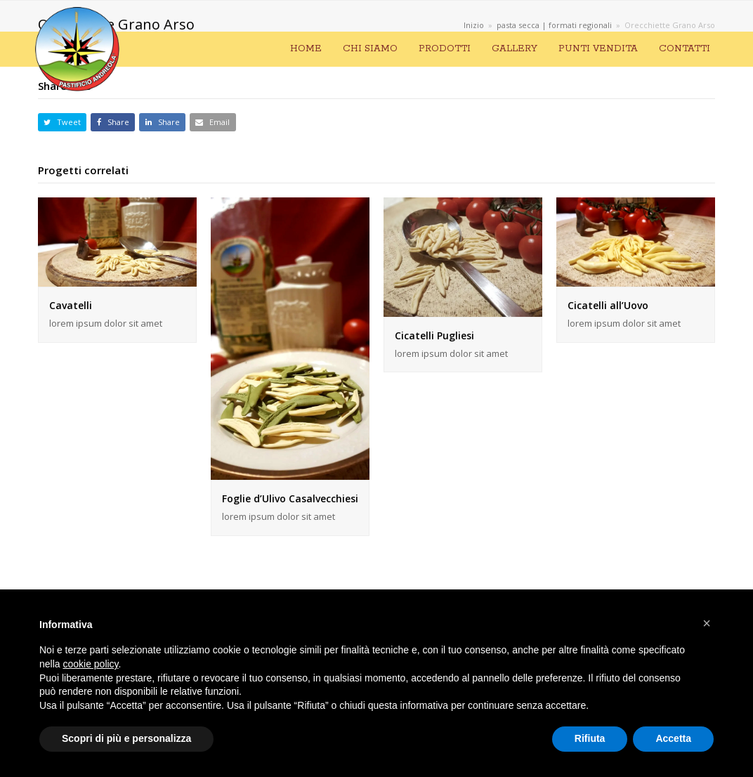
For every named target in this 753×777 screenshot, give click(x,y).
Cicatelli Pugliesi (434, 335)
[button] (62, 122)
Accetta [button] (673, 738)
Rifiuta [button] (590, 738)
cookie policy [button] (90, 664)
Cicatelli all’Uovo (608, 305)
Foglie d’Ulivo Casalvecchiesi (290, 498)
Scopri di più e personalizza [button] (126, 738)
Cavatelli (70, 305)
